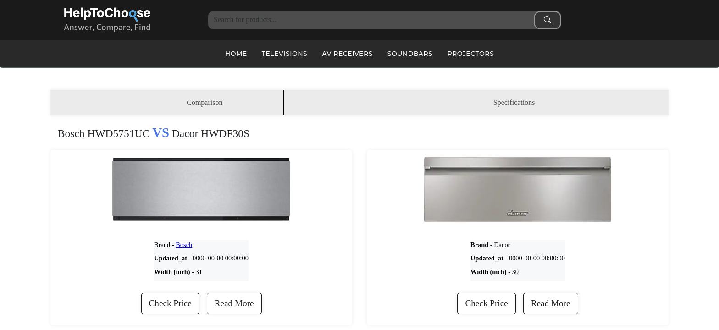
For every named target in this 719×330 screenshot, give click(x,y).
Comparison (204, 102)
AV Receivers (347, 54)
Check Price (170, 303)
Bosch (184, 244)
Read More (234, 303)
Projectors (470, 54)
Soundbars (410, 54)
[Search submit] (547, 20)
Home (236, 54)
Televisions (285, 54)
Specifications (514, 102)
